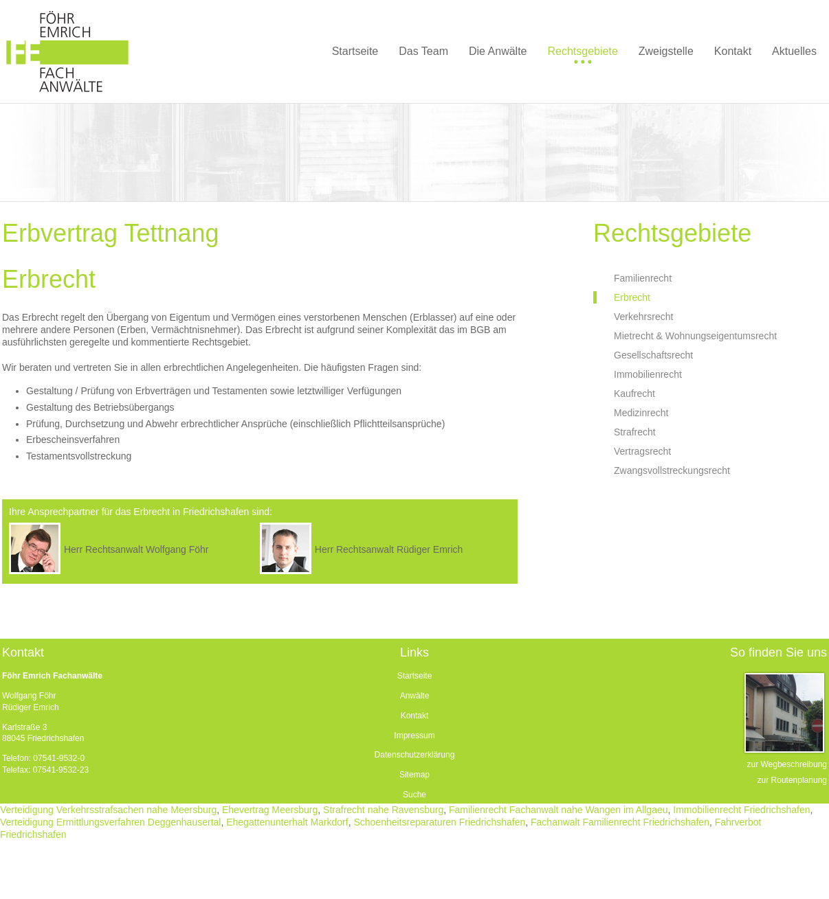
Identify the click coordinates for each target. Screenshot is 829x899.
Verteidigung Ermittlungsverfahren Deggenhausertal (110, 822)
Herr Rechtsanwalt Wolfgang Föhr (136, 549)
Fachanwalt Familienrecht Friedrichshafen (620, 822)
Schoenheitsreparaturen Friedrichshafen (439, 822)
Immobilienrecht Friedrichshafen (741, 809)
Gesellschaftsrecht (653, 355)
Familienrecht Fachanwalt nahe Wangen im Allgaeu (558, 809)
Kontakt (415, 715)
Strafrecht (635, 431)
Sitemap (414, 774)
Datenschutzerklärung (415, 755)
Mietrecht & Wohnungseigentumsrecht (695, 335)
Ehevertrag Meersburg (270, 809)
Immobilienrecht (648, 374)
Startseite (414, 676)
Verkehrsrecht (643, 316)
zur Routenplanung (792, 780)
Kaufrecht (634, 393)
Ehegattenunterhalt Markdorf (287, 822)
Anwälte (415, 696)
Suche (414, 794)
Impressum (414, 735)
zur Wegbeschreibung (787, 764)
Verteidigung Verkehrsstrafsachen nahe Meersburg (108, 809)
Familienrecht (643, 278)
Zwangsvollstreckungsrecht (672, 470)
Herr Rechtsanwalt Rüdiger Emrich (389, 549)
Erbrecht (632, 297)
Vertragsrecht (642, 451)
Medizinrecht (641, 412)
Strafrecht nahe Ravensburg (383, 809)
